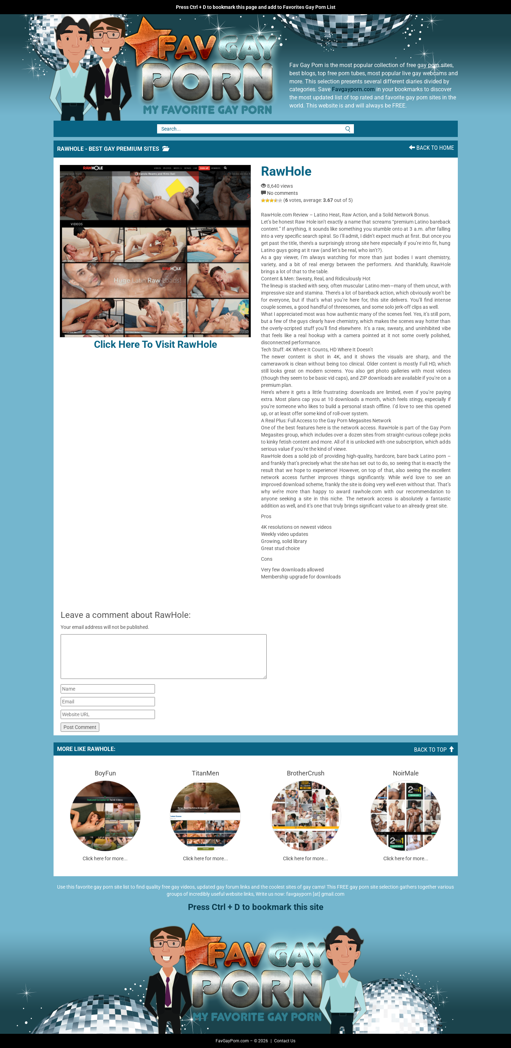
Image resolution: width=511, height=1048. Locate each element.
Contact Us (284, 1040)
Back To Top (434, 749)
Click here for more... (105, 858)
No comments (282, 193)
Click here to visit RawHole (155, 257)
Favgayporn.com (353, 89)
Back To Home (431, 147)
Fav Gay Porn (222, 67)
